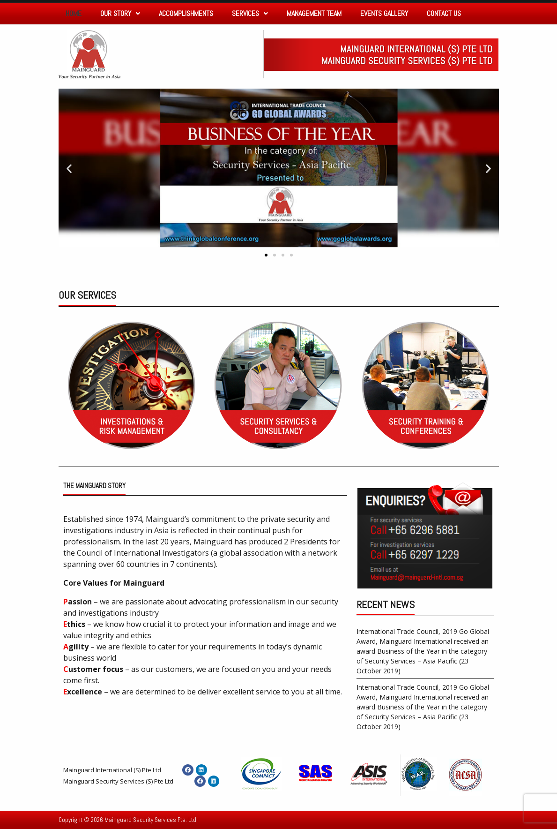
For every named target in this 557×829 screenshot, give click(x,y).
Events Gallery (384, 13)
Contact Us (444, 13)
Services (250, 13)
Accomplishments (186, 13)
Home (74, 13)
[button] (266, 255)
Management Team (314, 13)
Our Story (120, 13)
